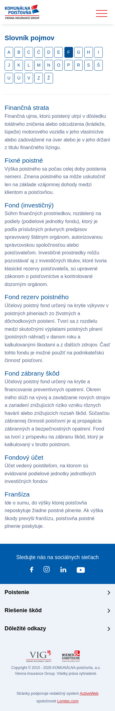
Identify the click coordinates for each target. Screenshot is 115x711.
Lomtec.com (68, 701)
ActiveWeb (89, 693)
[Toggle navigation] (101, 13)
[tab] (57, 593)
